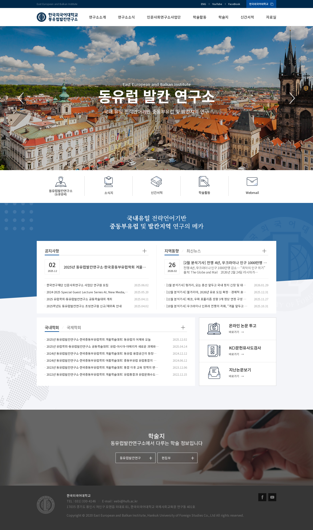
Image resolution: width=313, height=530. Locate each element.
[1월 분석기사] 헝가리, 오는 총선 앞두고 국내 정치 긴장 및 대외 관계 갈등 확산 (207, 285)
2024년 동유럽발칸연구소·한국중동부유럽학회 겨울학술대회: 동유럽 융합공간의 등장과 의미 (103, 353)
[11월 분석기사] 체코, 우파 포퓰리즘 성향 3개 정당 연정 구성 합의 (207, 299)
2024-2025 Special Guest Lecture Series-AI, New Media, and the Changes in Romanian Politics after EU (87, 292)
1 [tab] (151, 159)
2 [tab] (161, 159)
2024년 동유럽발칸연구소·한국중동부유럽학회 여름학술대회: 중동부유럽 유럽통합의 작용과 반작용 (103, 360)
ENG (203, 4)
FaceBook (234, 4)
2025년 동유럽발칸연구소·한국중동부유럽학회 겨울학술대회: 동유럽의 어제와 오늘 (99, 339)
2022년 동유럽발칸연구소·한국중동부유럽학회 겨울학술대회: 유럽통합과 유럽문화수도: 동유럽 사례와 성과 (103, 374)
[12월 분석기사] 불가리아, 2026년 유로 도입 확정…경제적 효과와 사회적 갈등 (207, 292)
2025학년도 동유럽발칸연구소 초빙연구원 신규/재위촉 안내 (84, 306)
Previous (21, 98)
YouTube (217, 4)
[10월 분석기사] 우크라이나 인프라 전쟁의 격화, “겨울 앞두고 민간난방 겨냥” (207, 306)
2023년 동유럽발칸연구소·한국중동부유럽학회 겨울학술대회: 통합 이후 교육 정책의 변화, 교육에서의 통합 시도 (103, 367)
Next (292, 98)
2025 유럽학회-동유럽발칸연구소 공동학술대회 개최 (79, 299)
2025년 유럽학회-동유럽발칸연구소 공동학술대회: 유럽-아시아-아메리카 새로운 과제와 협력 (103, 346)
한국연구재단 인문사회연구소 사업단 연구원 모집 (77, 285)
